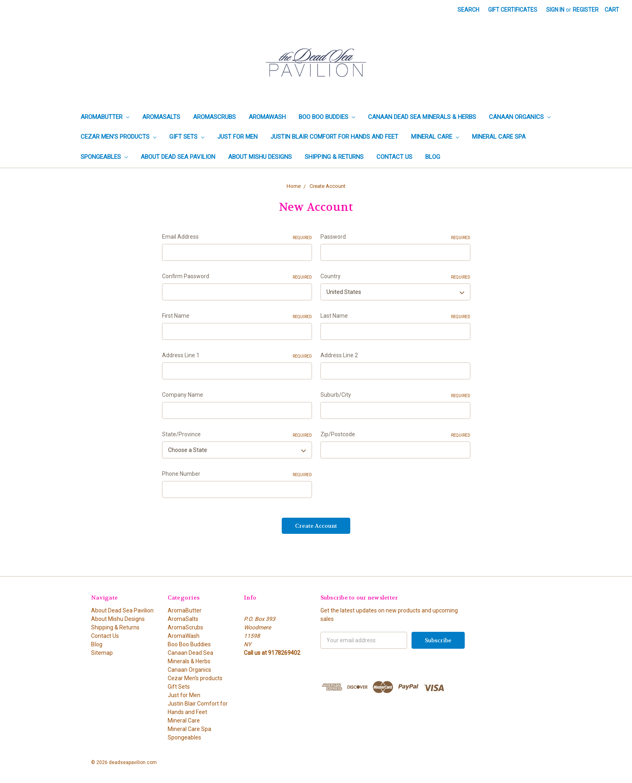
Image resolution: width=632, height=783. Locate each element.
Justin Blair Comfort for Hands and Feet (334, 136)
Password (395, 237)
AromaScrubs (214, 117)
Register (586, 9)
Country (395, 276)
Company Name (182, 395)
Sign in (555, 9)
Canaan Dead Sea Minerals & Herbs (422, 117)
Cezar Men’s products (118, 136)
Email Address (237, 237)
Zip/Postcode (395, 434)
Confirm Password (237, 276)
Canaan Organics (520, 117)
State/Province (237, 434)
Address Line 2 (339, 355)
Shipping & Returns (334, 156)
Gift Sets (186, 136)
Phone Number (237, 474)
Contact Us (394, 156)
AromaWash (267, 117)
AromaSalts (161, 117)
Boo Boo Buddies (327, 117)
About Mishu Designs (260, 156)
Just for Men (237, 136)
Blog (432, 156)
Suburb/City (395, 395)
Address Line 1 (237, 355)
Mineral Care (435, 136)
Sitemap (102, 653)
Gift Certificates (512, 9)
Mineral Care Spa (499, 136)
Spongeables (104, 156)
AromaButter (105, 117)
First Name (237, 316)
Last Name (395, 316)
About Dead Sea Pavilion (178, 156)
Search (468, 9)
